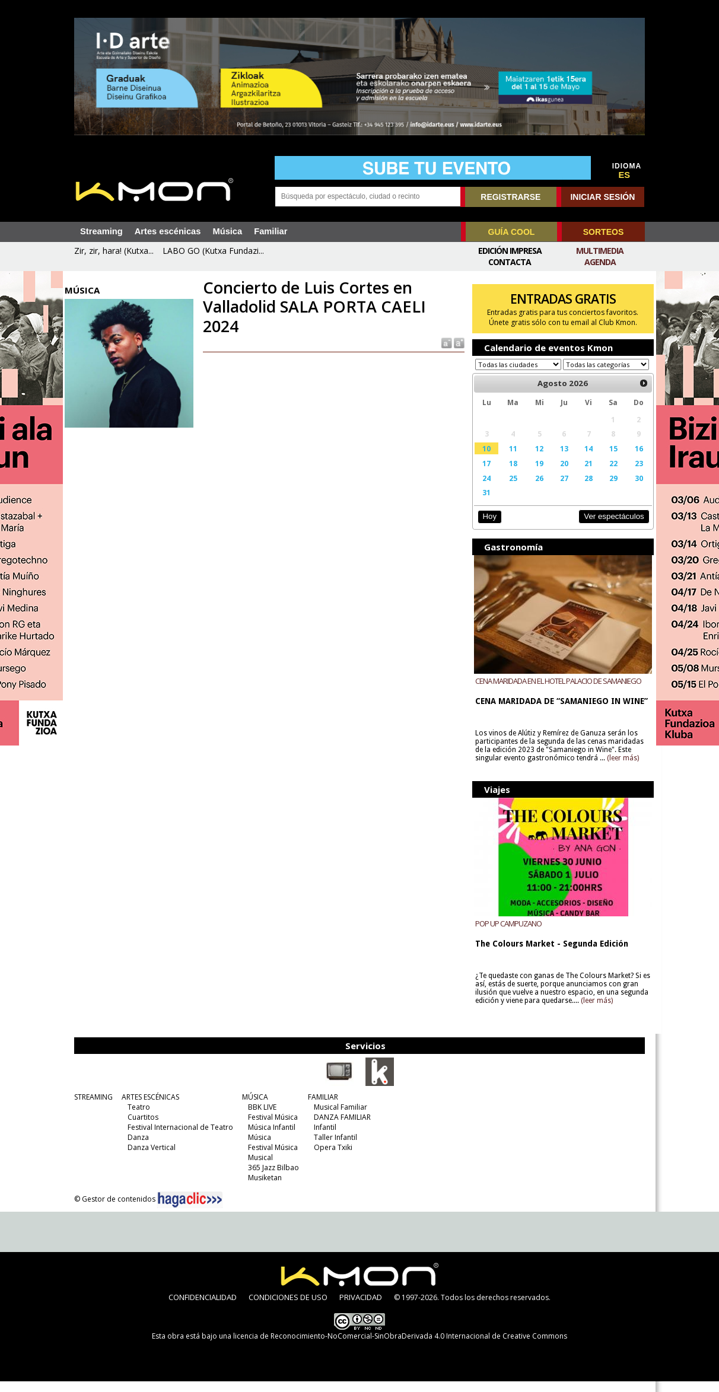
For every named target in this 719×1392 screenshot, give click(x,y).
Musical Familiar (337, 1118)
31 (484, 503)
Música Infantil (268, 1138)
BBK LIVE (259, 1118)
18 (509, 474)
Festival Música (270, 1128)
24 (484, 489)
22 (607, 474)
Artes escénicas (168, 231)
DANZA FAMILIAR (339, 1128)
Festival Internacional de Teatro (177, 1138)
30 (632, 489)
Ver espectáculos (607, 527)
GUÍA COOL (511, 232)
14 (584, 459)
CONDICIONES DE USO (288, 1307)
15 (607, 459)
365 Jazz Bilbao (270, 1178)
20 (559, 474)
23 (632, 474)
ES (625, 175)
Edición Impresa (510, 250)
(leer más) (621, 769)
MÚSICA (252, 1108)
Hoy (487, 527)
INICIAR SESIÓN (602, 197)
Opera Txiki (330, 1158)
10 (484, 459)
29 (607, 489)
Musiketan (262, 1188)
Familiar (270, 231)
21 (584, 474)
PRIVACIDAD (360, 1307)
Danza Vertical (149, 1158)
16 (632, 459)
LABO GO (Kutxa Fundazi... (213, 250)
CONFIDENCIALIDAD (202, 1307)
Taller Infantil (332, 1148)
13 (559, 459)
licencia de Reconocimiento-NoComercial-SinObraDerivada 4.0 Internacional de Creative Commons (400, 1347)
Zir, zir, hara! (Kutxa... (114, 250)
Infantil (322, 1138)
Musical (257, 1168)
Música (227, 231)
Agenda (600, 261)
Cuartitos (140, 1128)
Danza (135, 1148)
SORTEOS (603, 232)
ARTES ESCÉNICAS (147, 1108)
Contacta (509, 261)
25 (509, 489)
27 (559, 489)
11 (509, 459)
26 (536, 489)
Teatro (136, 1118)
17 (484, 474)
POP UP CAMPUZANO (506, 934)
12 (536, 459)
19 (536, 474)
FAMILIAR (320, 1108)
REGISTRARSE (510, 197)
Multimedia (599, 250)
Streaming (101, 231)
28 (584, 489)
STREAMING (90, 1108)
